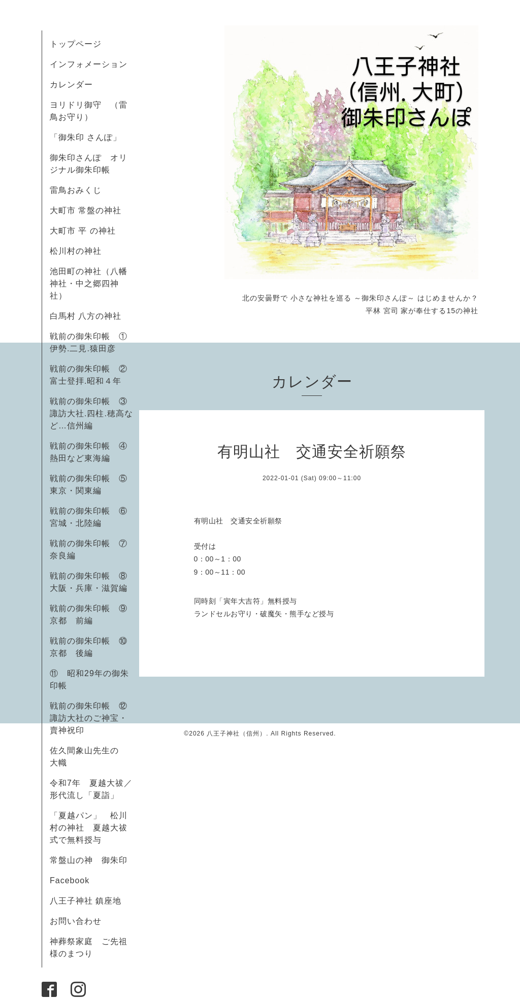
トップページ (76, 44)
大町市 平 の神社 (83, 230)
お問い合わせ (76, 921)
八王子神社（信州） (236, 733)
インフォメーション (88, 64)
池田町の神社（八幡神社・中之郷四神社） (88, 283)
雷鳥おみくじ (76, 190)
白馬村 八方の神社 (85, 316)
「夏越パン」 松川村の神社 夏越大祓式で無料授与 (88, 827)
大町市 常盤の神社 (85, 210)
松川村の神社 (76, 251)
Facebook (74, 880)
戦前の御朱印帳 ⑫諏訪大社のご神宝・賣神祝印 (88, 718)
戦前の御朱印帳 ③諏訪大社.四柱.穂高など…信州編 (91, 413)
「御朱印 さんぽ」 (85, 137)
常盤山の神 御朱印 (88, 860)
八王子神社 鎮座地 (85, 900)
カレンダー (71, 84)
